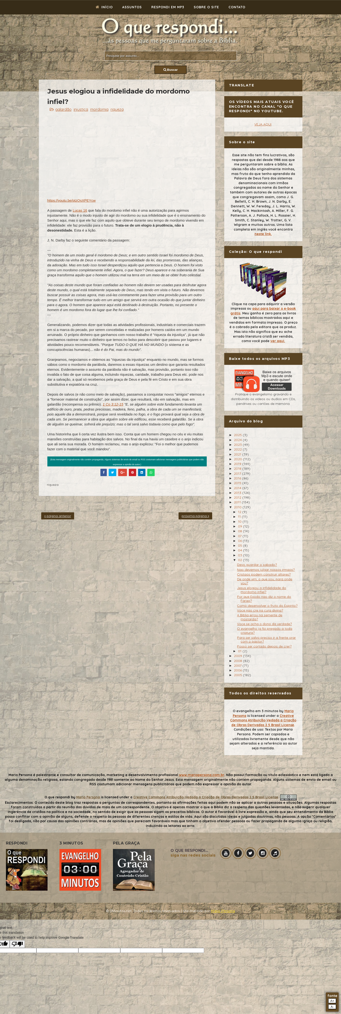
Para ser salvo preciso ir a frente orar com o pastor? (266, 639)
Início (104, 7)
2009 (238, 656)
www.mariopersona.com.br (201, 775)
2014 (238, 488)
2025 (238, 435)
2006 (238, 670)
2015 (238, 483)
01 (240, 651)
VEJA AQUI (262, 124)
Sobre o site (206, 7)
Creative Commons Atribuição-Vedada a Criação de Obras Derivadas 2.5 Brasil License (263, 720)
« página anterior (57, 516)
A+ (332, 1001)
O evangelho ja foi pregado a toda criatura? (264, 630)
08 (240, 531)
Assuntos (132, 7)
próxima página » (195, 516)
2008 (238, 661)
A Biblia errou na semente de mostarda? (259, 617)
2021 (238, 454)
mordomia (99, 109)
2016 (238, 478)
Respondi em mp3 (167, 7)
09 (240, 526)
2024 (238, 440)
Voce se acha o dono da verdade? (264, 624)
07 (240, 536)
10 (240, 521)
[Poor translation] (17, 944)
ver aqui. (277, 341)
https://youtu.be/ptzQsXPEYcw (71, 200)
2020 (238, 459)
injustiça (81, 109)
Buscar (170, 69)
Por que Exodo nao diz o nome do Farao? (264, 598)
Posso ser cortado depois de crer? (264, 646)
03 (240, 555)
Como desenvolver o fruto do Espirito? (267, 605)
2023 (238, 444)
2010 (238, 507)
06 (240, 541)
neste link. (263, 234)
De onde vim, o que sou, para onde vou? (264, 581)
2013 (238, 493)
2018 (238, 468)
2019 (238, 464)
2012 (238, 497)
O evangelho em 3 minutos (255, 711)
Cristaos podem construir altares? (264, 574)
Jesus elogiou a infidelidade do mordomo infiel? (261, 590)
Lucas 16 (80, 210)
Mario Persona (88, 797)
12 (240, 512)
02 (240, 560)
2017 (238, 473)
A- (332, 1007)
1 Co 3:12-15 (113, 404)
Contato (237, 7)
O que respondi (57, 797)
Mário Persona (223, 911)
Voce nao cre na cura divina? (260, 610)
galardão (63, 109)
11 (240, 516)
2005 (238, 675)
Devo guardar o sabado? (257, 565)
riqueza (117, 109)
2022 (238, 449)
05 (240, 545)
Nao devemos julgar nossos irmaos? (266, 569)
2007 (238, 665)
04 (240, 550)
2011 (238, 502)
